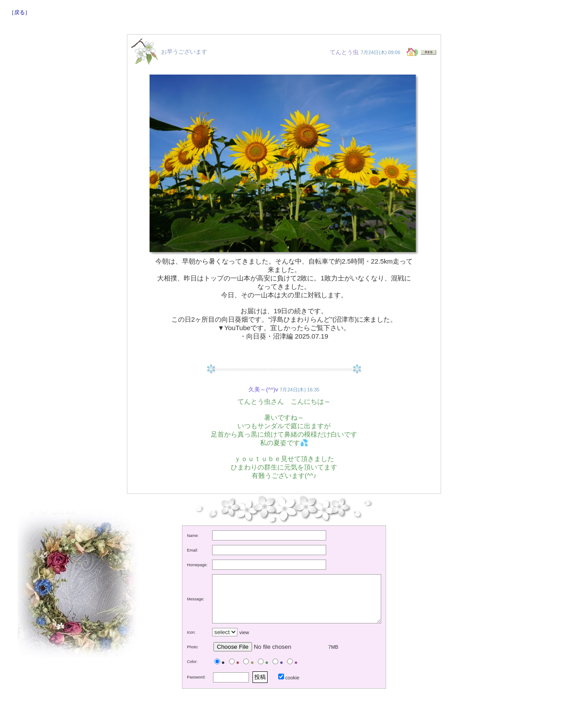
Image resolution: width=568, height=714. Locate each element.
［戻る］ (19, 12)
